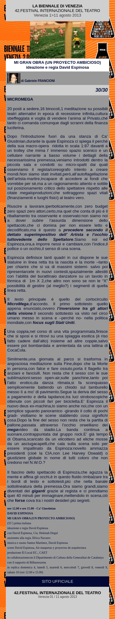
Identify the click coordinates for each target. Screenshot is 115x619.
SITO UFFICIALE (57, 581)
